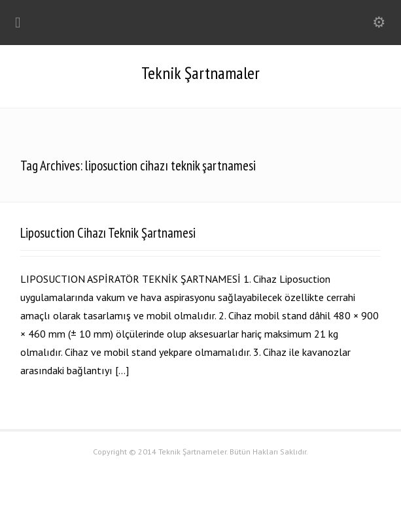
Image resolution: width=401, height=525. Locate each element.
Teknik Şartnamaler (200, 73)
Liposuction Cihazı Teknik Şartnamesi (108, 233)
